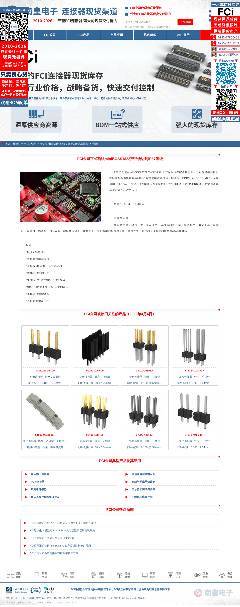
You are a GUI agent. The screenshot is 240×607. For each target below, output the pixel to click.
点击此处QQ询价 (228, 49)
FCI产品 (83, 35)
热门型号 (183, 35)
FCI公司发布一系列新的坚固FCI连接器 (52, 538)
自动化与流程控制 (142, 496)
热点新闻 (150, 35)
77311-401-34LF (194, 434)
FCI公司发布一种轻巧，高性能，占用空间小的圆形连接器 (63, 522)
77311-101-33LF (45, 370)
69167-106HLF (95, 370)
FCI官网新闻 (30, 143)
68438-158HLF (95, 434)
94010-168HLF (144, 370)
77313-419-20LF (194, 370)
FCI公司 (50, 35)
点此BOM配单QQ (228, 54)
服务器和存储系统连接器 (45, 496)
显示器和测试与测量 (143, 489)
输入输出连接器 (40, 474)
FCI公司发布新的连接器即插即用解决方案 (54, 553)
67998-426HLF (144, 434)
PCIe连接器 (38, 481)
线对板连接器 (39, 489)
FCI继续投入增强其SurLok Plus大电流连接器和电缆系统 (62, 530)
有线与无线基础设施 (143, 481)
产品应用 (116, 35)
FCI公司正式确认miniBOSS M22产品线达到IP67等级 (69, 143)
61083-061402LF (45, 434)
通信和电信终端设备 (143, 474)
